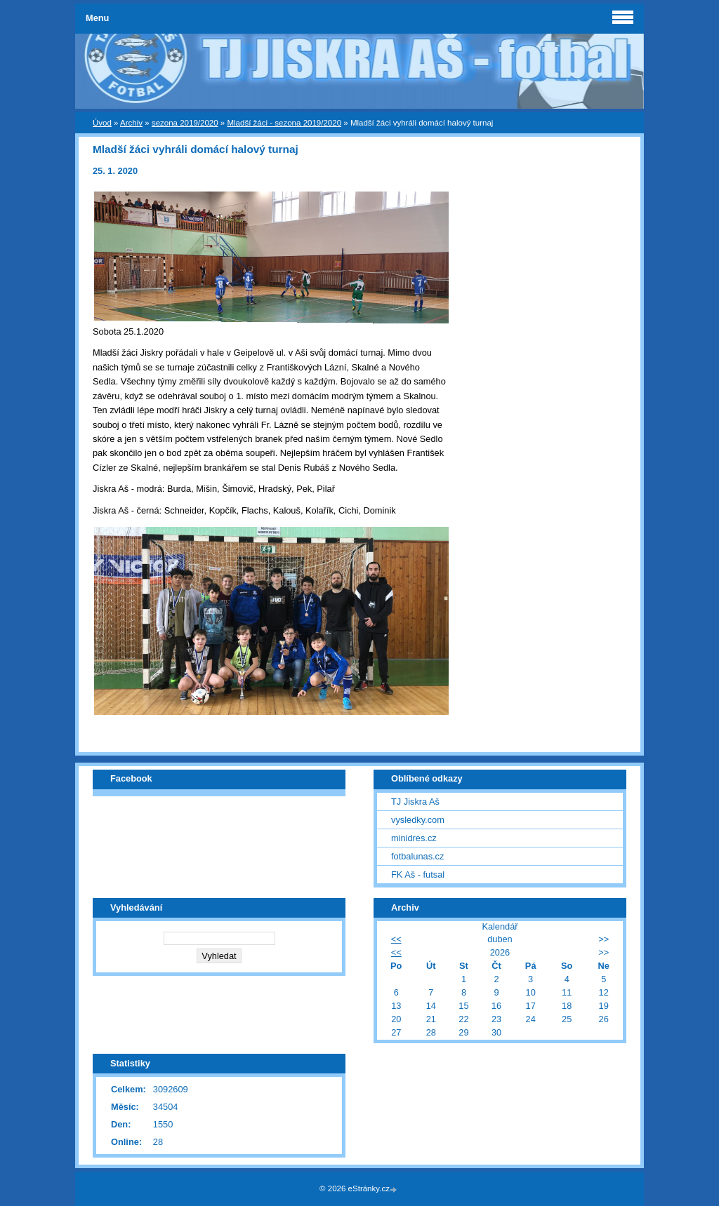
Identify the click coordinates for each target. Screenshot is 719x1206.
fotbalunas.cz (417, 856)
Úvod (102, 123)
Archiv (131, 123)
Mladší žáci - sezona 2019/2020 (284, 123)
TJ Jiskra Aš (415, 801)
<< (396, 939)
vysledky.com (417, 820)
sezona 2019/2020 (185, 123)
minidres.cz (414, 838)
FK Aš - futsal (417, 874)
